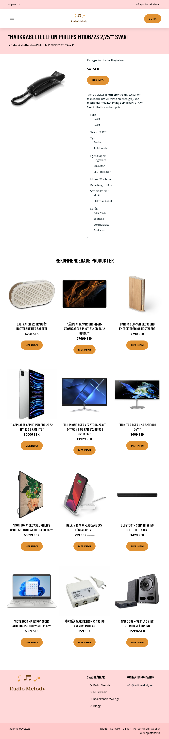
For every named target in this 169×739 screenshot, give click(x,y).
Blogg (97, 706)
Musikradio (100, 692)
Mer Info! (98, 80)
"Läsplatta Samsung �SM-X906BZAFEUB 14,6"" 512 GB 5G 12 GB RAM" (84, 328)
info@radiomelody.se (147, 4)
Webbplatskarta (150, 733)
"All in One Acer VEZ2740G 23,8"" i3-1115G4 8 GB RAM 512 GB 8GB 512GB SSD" (84, 429)
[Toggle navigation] (12, 18)
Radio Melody (101, 685)
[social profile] (19, 4)
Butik (152, 18)
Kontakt (115, 728)
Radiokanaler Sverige (106, 699)
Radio (106, 60)
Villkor (127, 728)
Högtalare (117, 60)
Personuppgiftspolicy (146, 728)
